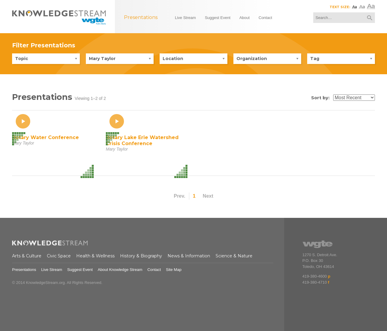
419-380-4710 (314, 282)
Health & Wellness (95, 256)
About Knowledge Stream (120, 269)
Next (208, 196)
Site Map (173, 269)
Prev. (179, 196)
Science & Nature (234, 256)
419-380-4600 (314, 276)
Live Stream (51, 269)
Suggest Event (80, 269)
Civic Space (59, 256)
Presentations (24, 269)
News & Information (188, 256)
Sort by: (320, 97)
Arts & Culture (26, 256)
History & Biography (141, 256)
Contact (154, 269)
